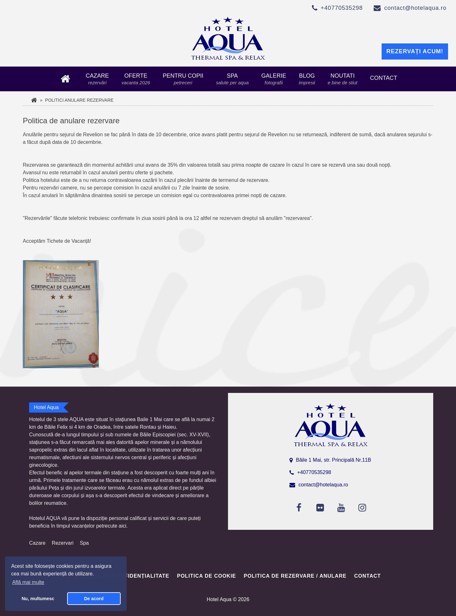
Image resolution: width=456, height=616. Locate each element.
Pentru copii (183, 79)
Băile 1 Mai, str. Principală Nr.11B (333, 460)
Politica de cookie (206, 576)
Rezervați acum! (414, 51)
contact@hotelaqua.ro (415, 8)
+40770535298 (342, 8)
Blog (307, 79)
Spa (232, 79)
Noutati (342, 79)
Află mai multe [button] (28, 582)
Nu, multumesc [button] (38, 598)
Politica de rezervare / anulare (295, 576)
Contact (383, 78)
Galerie (273, 79)
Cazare (97, 79)
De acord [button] (94, 598)
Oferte (136, 79)
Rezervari (62, 543)
